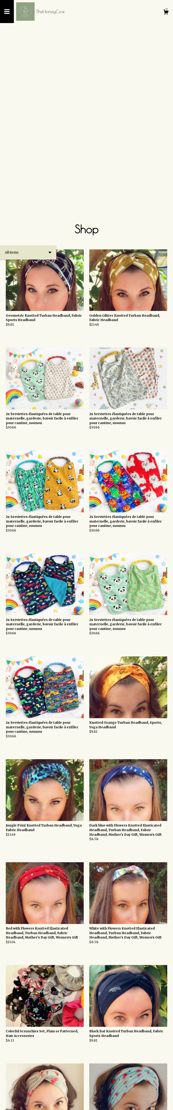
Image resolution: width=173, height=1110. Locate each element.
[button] (28, 81)
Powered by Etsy (53, 1103)
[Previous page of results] (71, 1091)
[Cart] (165, 12)
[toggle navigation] (7, 11)
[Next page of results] (102, 1091)
